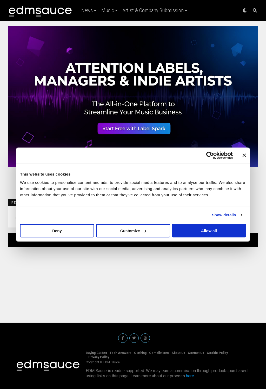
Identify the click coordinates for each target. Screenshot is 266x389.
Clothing (140, 353)
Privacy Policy (98, 357)
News (87, 10)
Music (107, 10)
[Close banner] (244, 155)
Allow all (209, 231)
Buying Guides (96, 353)
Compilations (159, 353)
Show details (224, 215)
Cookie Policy (217, 353)
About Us (178, 353)
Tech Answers (120, 353)
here (190, 375)
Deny (57, 231)
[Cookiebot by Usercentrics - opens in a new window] (210, 155)
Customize (133, 231)
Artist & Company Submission (153, 10)
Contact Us (196, 353)
